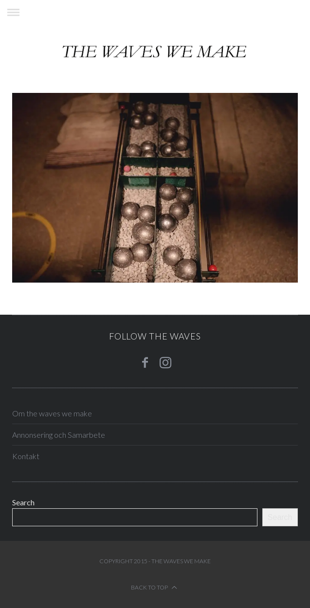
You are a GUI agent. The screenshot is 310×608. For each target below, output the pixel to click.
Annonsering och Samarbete (58, 434)
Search (23, 502)
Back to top (154, 587)
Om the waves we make (52, 413)
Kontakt (25, 456)
